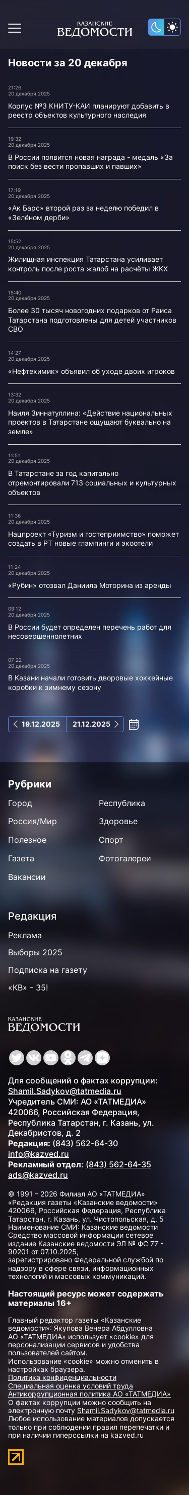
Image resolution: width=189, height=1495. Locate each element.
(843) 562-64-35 (118, 1164)
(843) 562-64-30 (85, 1143)
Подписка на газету (47, 970)
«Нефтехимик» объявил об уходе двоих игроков (91, 371)
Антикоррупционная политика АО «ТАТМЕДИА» (89, 1393)
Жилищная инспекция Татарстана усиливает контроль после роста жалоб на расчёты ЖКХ (88, 264)
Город (20, 803)
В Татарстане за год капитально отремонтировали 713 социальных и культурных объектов (92, 482)
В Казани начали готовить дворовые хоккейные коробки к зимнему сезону (90, 682)
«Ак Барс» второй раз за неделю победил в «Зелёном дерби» (83, 213)
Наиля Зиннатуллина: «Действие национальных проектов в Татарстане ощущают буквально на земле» (90, 422)
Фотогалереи (125, 858)
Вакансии (27, 877)
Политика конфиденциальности (62, 1377)
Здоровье (118, 821)
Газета (21, 858)
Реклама (25, 935)
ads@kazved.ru (38, 1175)
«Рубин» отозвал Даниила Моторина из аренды (89, 585)
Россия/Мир (32, 821)
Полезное (27, 840)
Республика (122, 803)
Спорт (111, 840)
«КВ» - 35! (28, 987)
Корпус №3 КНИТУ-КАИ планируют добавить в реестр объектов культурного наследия (88, 111)
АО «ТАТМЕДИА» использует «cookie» (73, 1336)
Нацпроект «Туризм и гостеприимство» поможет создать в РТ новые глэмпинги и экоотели (93, 539)
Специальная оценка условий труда (70, 1385)
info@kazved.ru (38, 1154)
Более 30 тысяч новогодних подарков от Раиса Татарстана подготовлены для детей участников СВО (92, 319)
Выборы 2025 (35, 952)
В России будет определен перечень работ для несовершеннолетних (89, 632)
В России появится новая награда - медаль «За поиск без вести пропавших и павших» (90, 162)
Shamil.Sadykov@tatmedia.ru (64, 1091)
